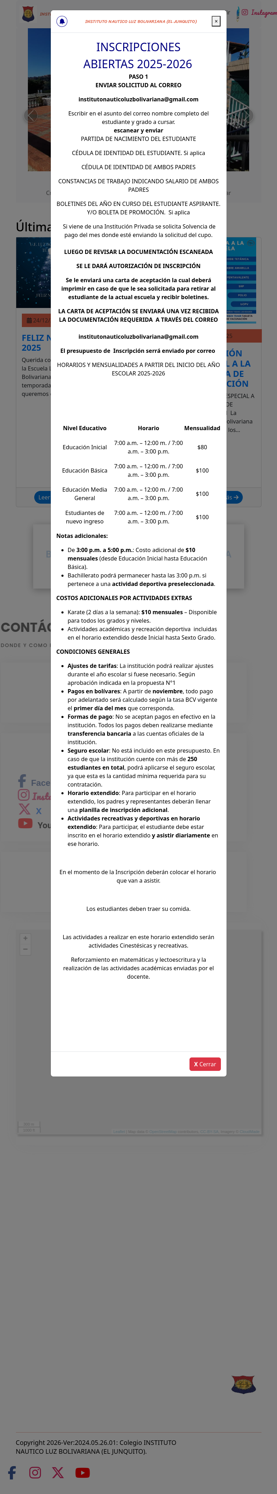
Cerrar (205, 1064)
